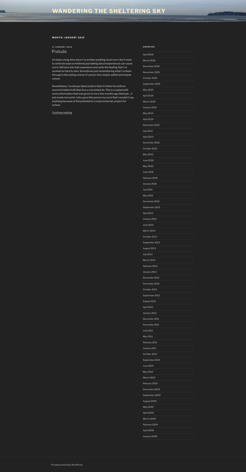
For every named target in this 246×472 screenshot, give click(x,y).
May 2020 (148, 166)
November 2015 (151, 201)
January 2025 (150, 107)
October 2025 (150, 78)
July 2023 (148, 131)
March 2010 (149, 377)
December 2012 (151, 277)
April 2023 (148, 136)
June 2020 (148, 160)
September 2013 (151, 242)
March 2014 (149, 230)
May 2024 (148, 113)
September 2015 (151, 207)
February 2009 (150, 424)
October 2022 (150, 148)
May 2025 (148, 89)
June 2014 (148, 225)
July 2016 (147, 189)
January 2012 (149, 313)
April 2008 (148, 430)
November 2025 (151, 72)
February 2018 (150, 178)
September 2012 (151, 295)
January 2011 (149, 348)
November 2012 (151, 283)
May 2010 (148, 371)
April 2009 (148, 412)
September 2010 (151, 360)
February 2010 (150, 383)
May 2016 (148, 195)
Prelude (59, 51)
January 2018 (150, 183)
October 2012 (150, 289)
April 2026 (148, 54)
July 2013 (147, 254)
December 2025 (151, 66)
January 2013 (150, 271)
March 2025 (149, 101)
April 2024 (148, 119)
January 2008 (150, 436)
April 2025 (148, 95)
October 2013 (150, 236)
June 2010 (148, 365)
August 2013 (149, 248)
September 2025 (151, 83)
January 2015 (150, 219)
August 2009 (149, 401)
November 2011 (151, 324)
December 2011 (151, 318)
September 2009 (151, 395)
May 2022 (148, 154)
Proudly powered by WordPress (67, 464)
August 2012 (149, 301)
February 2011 (150, 342)
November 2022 (151, 142)
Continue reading (62, 112)
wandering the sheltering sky (109, 11)
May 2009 (148, 407)
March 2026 (149, 60)
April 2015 (148, 213)
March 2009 (149, 418)
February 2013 (150, 266)
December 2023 (151, 125)
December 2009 (151, 389)
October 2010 (150, 354)
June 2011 (148, 330)
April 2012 (148, 307)
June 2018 (148, 172)
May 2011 (148, 336)
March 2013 (149, 260)
